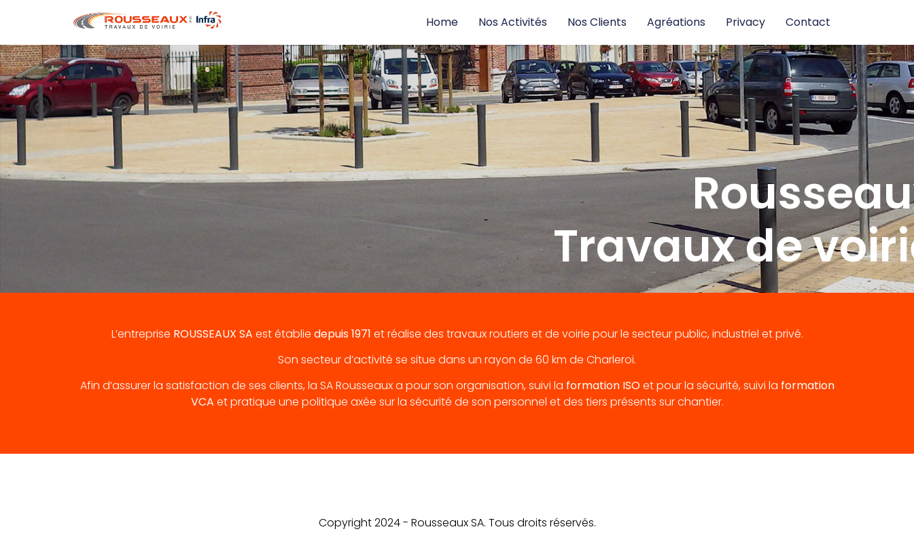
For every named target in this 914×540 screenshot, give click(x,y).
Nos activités (512, 22)
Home (442, 22)
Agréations (676, 22)
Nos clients (597, 22)
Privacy (745, 22)
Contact (808, 22)
